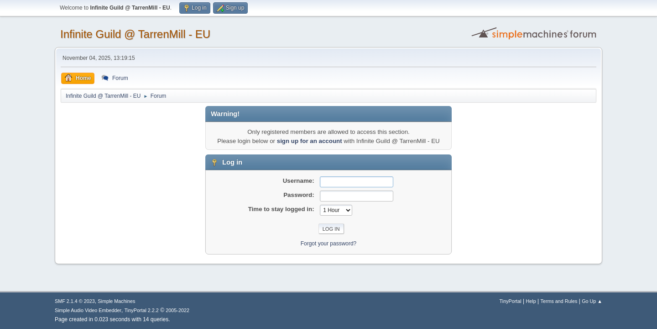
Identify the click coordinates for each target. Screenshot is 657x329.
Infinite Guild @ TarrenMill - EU (135, 34)
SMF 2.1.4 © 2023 (75, 301)
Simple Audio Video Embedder (88, 310)
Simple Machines (116, 301)
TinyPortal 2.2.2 (142, 310)
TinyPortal (510, 301)
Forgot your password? (329, 243)
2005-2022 (177, 310)
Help (531, 301)
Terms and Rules (559, 301)
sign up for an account (309, 141)
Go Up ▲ (592, 301)
